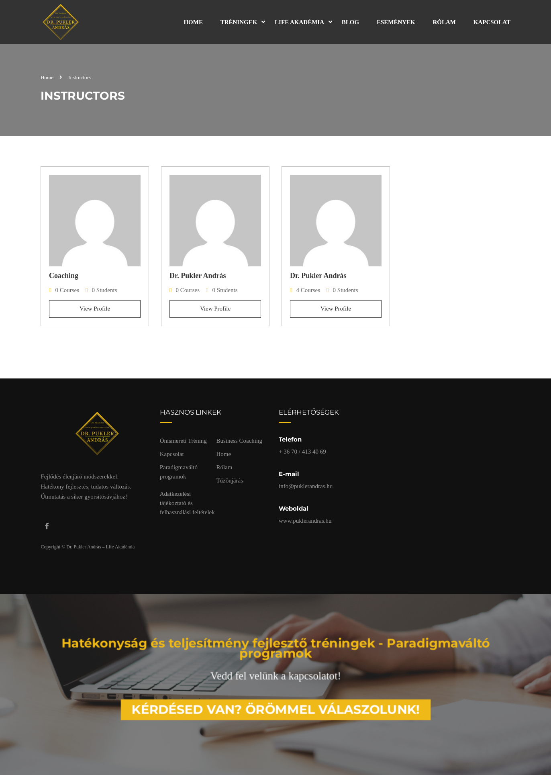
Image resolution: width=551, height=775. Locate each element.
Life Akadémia (299, 22)
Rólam (444, 22)
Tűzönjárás (229, 480)
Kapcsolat (491, 22)
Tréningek (238, 22)
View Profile (95, 308)
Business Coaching (239, 441)
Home (193, 22)
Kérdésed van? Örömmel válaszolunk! (275, 706)
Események (396, 22)
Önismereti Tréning (183, 441)
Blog (350, 22)
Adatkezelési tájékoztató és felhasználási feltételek (187, 503)
